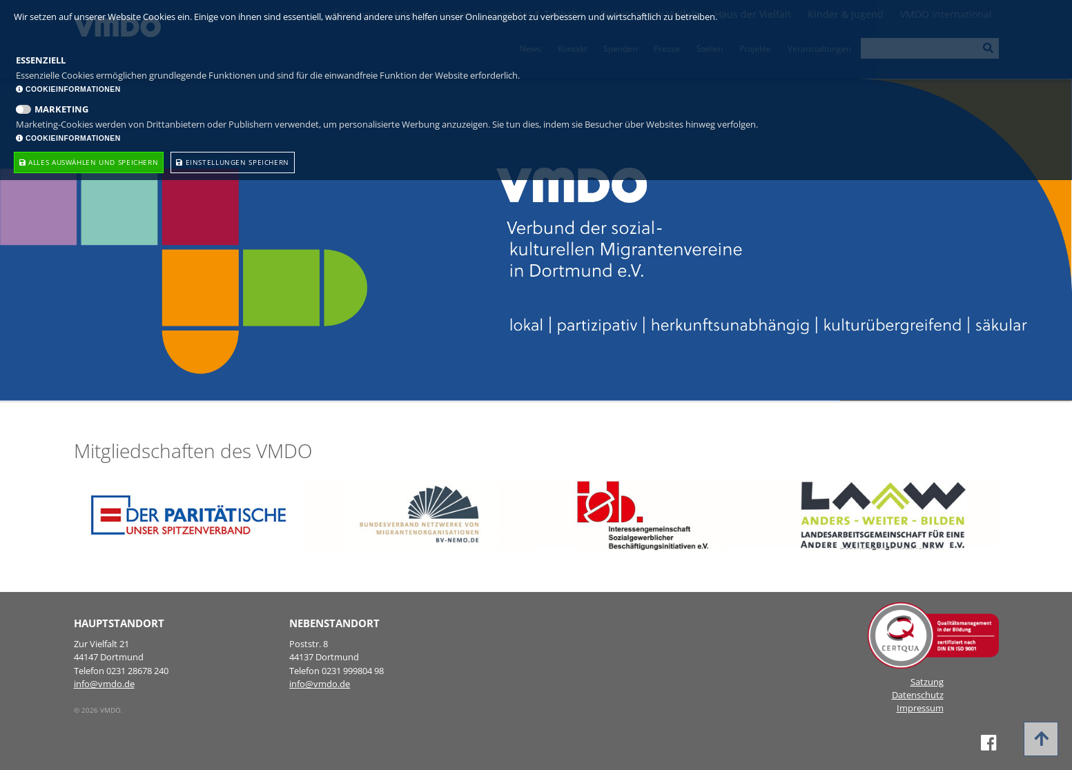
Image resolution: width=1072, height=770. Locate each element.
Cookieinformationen (68, 89)
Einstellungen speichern (232, 162)
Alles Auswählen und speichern (88, 162)
